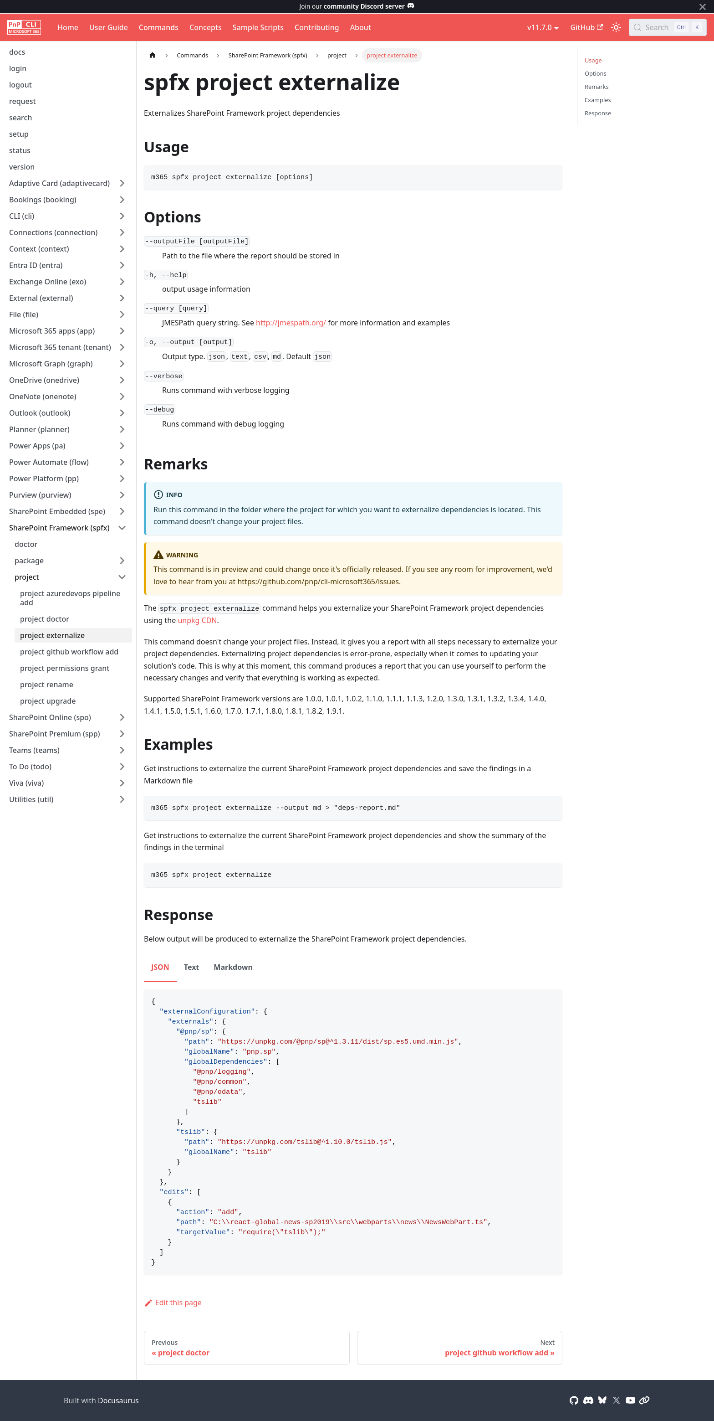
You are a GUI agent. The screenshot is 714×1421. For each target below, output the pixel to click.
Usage (593, 60)
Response (598, 113)
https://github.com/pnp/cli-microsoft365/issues (317, 582)
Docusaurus (118, 1400)
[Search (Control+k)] (668, 27)
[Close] (702, 6)
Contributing (317, 27)
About (360, 27)
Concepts (205, 27)
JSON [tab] (160, 967)
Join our (357, 6)
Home (67, 27)
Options (596, 73)
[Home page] (152, 55)
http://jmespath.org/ (291, 323)
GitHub (586, 27)
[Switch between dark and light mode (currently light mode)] (616, 27)
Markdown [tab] (233, 967)
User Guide (108, 27)
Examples (598, 100)
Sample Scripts (258, 27)
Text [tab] (191, 967)
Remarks (597, 86)
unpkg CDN (197, 620)
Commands (158, 27)
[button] (68, 183)
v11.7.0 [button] (539, 27)
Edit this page (173, 1302)
